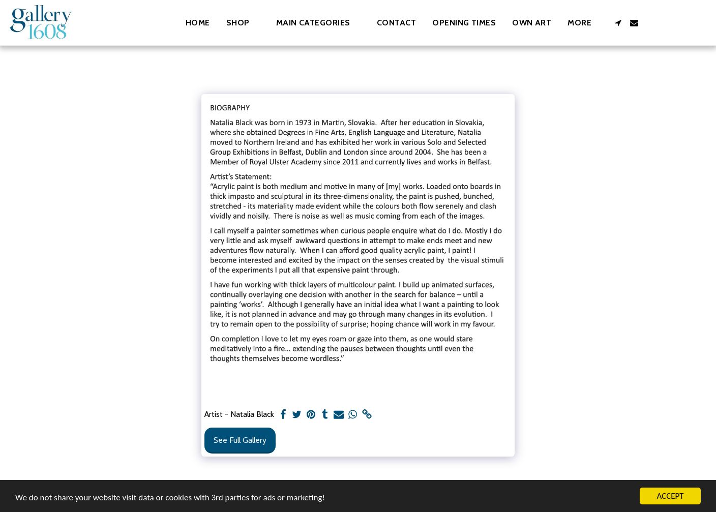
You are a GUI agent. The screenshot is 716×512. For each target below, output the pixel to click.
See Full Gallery (240, 440)
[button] (318, 22)
